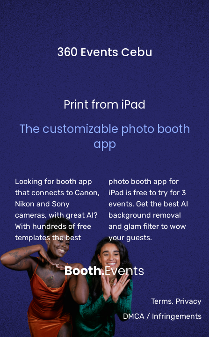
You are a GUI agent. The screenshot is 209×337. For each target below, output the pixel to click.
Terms (161, 301)
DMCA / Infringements (162, 316)
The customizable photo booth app (104, 136)
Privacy (188, 301)
